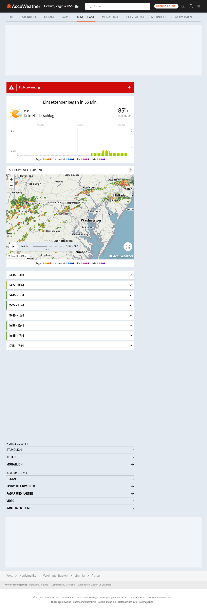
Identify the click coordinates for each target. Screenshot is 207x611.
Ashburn (97, 576)
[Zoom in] (11, 179)
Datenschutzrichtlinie (84, 602)
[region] (70, 216)
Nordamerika (27, 576)
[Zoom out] (11, 185)
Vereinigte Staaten (55, 576)
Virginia (80, 576)
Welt (9, 576)
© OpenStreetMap (17, 256)
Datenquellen (146, 602)
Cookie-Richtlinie (107, 602)
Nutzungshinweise (61, 602)
